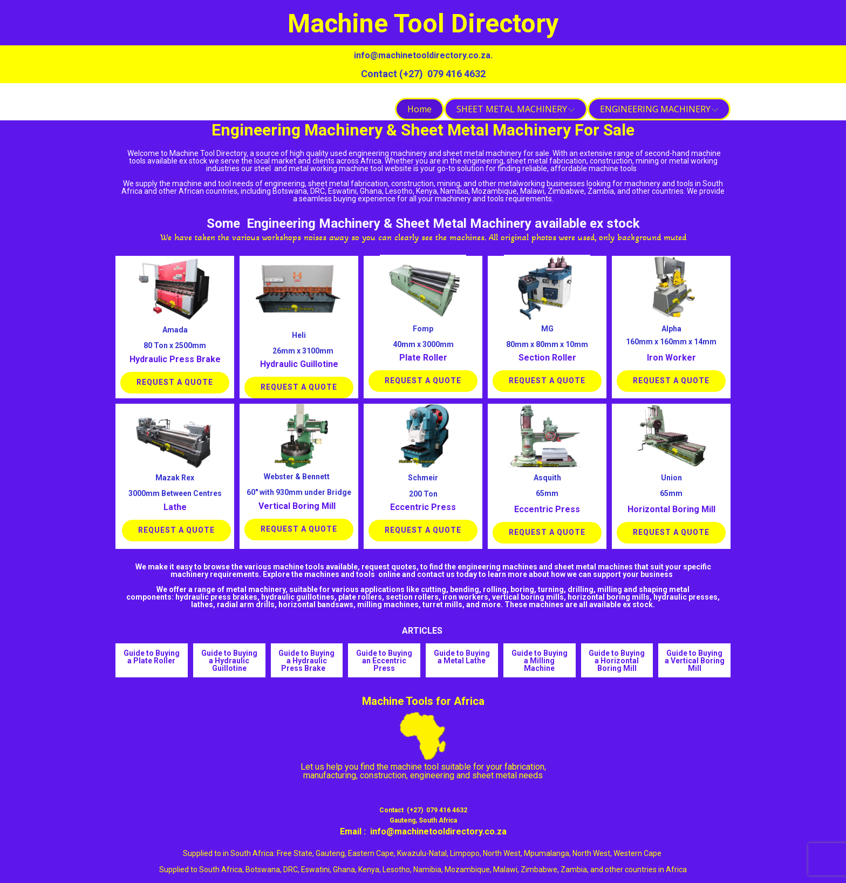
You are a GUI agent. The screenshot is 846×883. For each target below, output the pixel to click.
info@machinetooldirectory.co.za (422, 55)
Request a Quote (175, 382)
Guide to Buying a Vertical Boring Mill (695, 661)
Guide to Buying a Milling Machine (539, 661)
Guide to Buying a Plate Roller (152, 657)
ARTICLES (423, 631)
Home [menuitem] (419, 109)
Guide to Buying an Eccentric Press (384, 661)
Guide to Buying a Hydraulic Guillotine (229, 661)
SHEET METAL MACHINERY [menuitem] (511, 109)
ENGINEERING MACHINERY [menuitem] (655, 109)
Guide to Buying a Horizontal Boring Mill (617, 661)
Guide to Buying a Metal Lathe (462, 657)
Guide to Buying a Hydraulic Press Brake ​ (306, 661)
